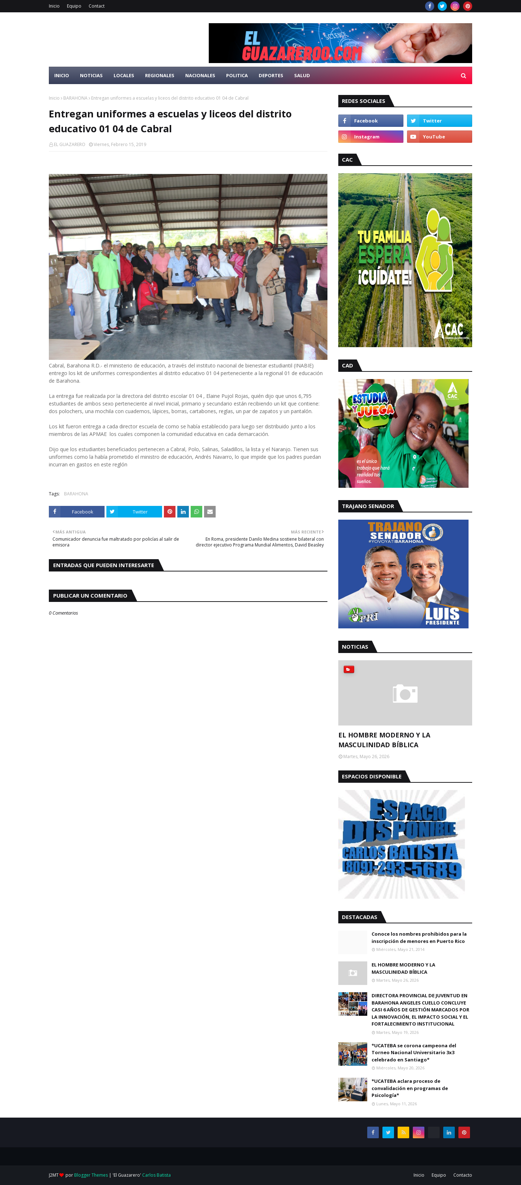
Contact (97, 6)
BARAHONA (75, 98)
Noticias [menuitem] (91, 75)
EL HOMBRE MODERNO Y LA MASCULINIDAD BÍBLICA (384, 740)
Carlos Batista (156, 1175)
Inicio (54, 6)
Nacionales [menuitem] (200, 75)
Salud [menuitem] (302, 75)
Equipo (74, 6)
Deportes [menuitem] (271, 75)
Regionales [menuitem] (159, 75)
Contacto (462, 1175)
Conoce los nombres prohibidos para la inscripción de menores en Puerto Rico (419, 937)
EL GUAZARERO (69, 144)
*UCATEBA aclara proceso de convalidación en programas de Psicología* (410, 1088)
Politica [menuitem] (237, 75)
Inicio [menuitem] (61, 75)
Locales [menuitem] (124, 75)
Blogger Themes (91, 1175)
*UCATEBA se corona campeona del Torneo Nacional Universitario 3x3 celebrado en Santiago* (414, 1052)
